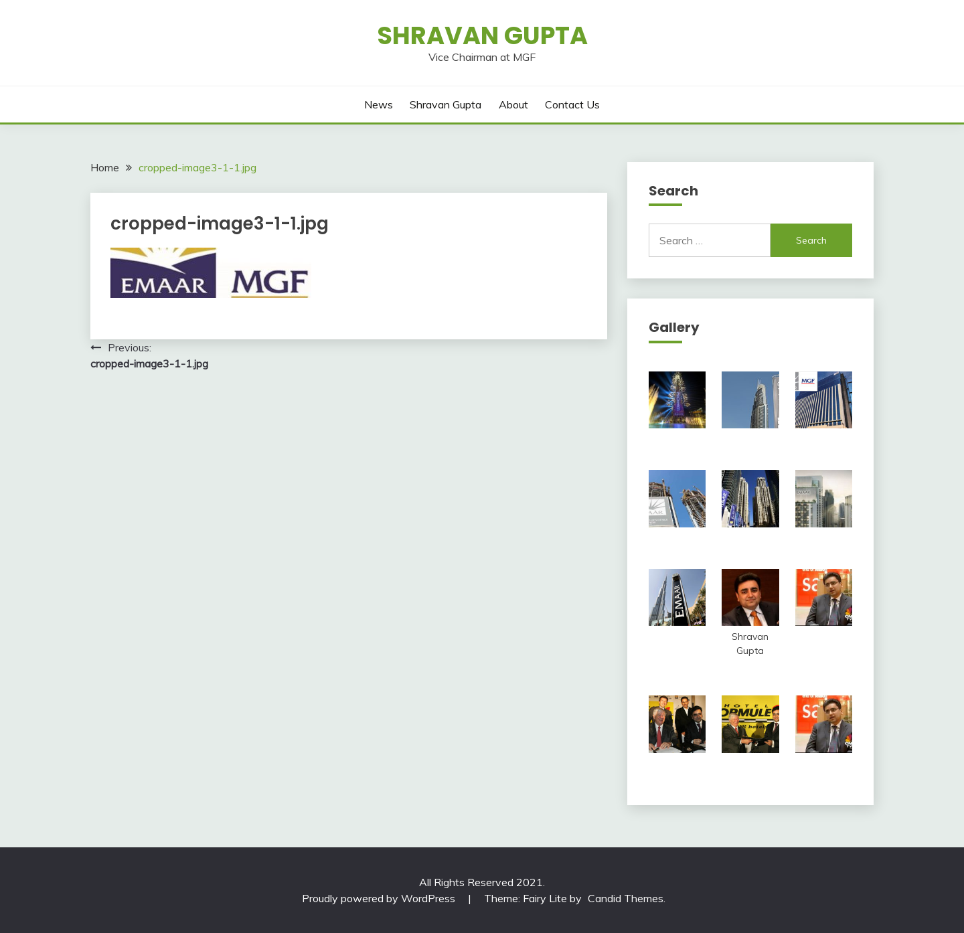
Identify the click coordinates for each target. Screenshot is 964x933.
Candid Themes (625, 898)
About (513, 104)
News (378, 104)
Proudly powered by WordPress (380, 898)
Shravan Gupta (482, 35)
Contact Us (572, 104)
